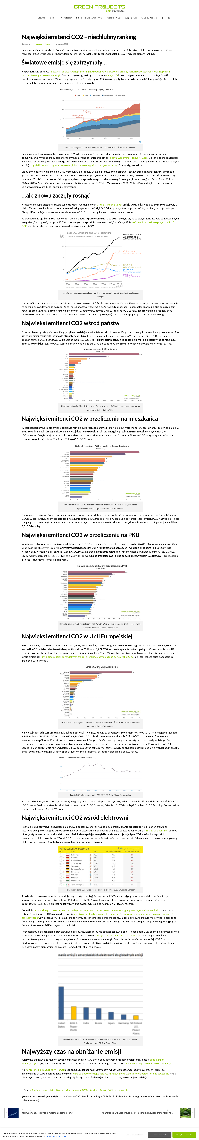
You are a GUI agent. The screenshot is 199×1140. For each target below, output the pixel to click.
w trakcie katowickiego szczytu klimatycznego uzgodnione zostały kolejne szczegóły (121, 1073)
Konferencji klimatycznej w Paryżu (45, 1069)
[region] (99, 1134)
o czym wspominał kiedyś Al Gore (129, 157)
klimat (47, 44)
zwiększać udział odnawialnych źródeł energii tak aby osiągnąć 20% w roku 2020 (88, 656)
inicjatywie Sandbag (157, 830)
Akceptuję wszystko (184, 1135)
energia (39, 44)
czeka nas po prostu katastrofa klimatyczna (150, 1063)
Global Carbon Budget (109, 204)
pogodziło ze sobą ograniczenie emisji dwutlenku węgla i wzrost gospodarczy (73, 165)
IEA (31, 1089)
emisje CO (112, 75)
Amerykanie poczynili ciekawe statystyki (118, 935)
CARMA (84, 1089)
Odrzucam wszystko (160, 1135)
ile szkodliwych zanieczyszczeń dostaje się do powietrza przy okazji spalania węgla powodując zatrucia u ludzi (97, 910)
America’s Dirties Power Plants (115, 1089)
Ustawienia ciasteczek (134, 1135)
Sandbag (94, 1089)
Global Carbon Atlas (44, 1089)
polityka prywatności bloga (55, 1136)
